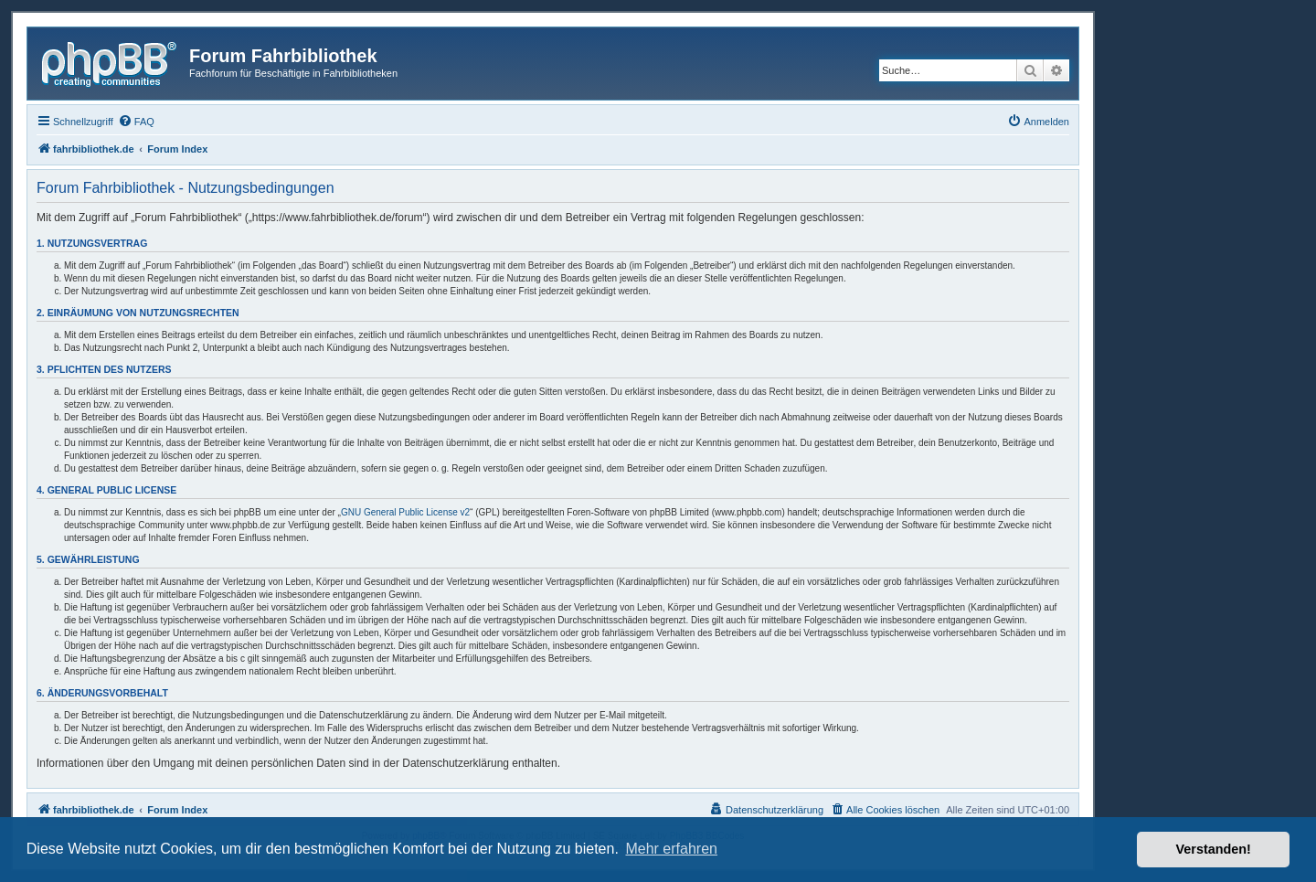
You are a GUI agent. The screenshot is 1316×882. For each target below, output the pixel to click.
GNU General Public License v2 (405, 512)
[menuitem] (136, 122)
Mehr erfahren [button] (671, 848)
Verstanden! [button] (1213, 849)
